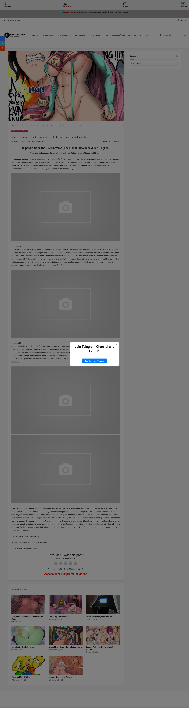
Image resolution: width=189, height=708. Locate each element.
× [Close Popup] (116, 344)
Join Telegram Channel (94, 361)
